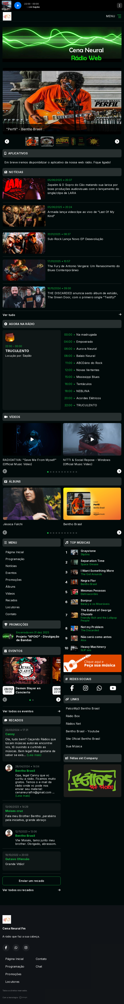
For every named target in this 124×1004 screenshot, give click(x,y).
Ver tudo (62, 315)
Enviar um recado (31, 881)
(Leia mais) (34, 755)
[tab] (48, 472)
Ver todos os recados (31, 890)
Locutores (13, 607)
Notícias (11, 566)
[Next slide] (117, 141)
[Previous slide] (5, 471)
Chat (39, 966)
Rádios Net (73, 723)
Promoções (14, 579)
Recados (11, 600)
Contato (11, 614)
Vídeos (10, 593)
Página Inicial (15, 552)
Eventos (11, 573)
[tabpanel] (32, 444)
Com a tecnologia (14, 997)
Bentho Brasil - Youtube (82, 731)
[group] (62, 101)
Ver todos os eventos (31, 711)
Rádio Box (73, 716)
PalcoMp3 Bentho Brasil (82, 708)
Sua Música (74, 746)
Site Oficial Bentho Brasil (83, 738)
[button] (31, 141)
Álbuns (10, 586)
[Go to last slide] (7, 141)
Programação (15, 559)
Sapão (27, 355)
